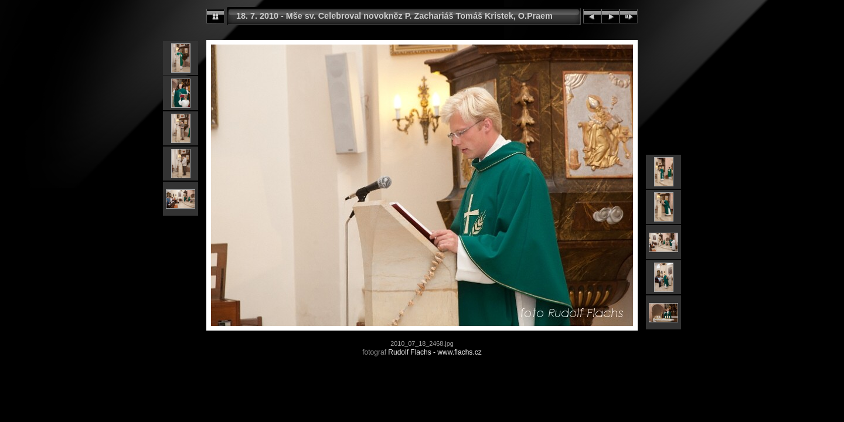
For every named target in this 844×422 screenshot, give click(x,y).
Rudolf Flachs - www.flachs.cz (434, 352)
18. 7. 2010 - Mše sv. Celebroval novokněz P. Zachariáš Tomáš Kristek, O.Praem (394, 16)
